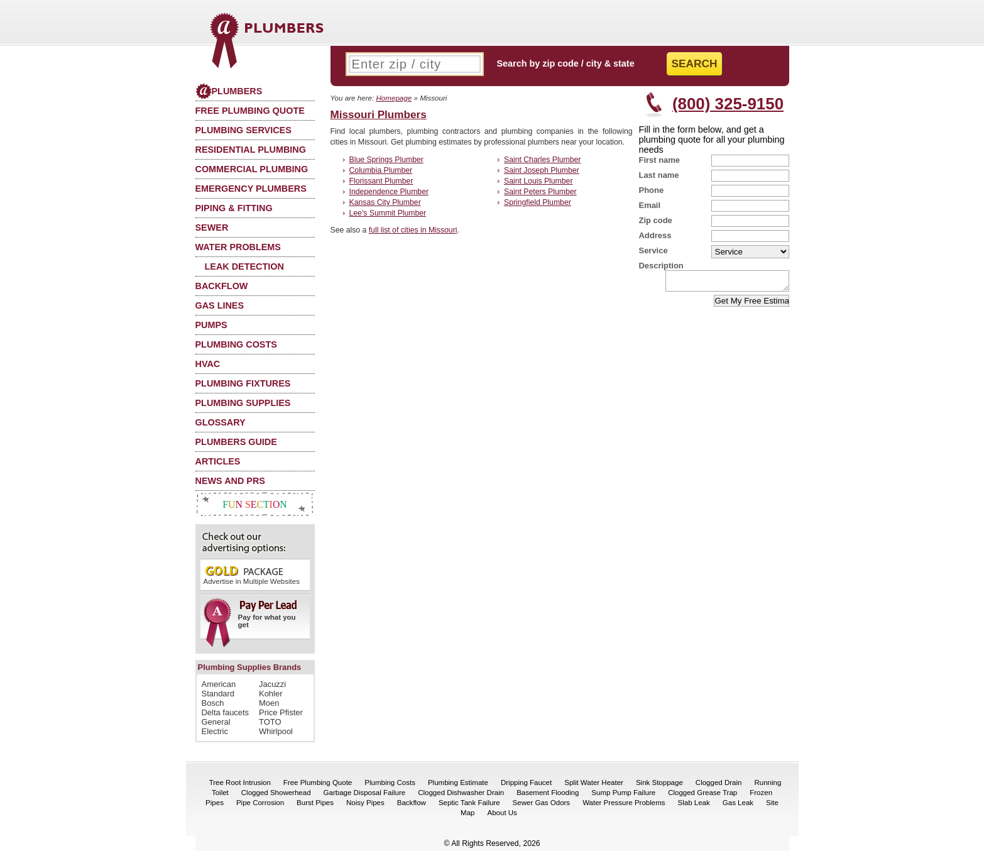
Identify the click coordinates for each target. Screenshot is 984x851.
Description (661, 265)
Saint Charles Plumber (542, 159)
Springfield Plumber (537, 202)
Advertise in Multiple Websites (252, 574)
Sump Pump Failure (623, 792)
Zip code (655, 220)
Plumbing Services (243, 130)
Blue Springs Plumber (386, 159)
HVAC (208, 364)
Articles (218, 461)
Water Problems (238, 247)
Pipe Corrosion (260, 802)
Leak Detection (244, 266)
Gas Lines (219, 305)
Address (655, 235)
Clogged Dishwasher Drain (461, 792)
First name (660, 160)
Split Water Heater (593, 782)
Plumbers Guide (236, 442)
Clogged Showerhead (276, 792)
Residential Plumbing (250, 150)
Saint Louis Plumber (538, 181)
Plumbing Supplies (243, 403)
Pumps (211, 325)
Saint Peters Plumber (540, 191)
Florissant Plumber (381, 181)
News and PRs (230, 481)
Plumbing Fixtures (243, 383)
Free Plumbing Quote (250, 111)
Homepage (394, 98)
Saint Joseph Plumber (541, 170)
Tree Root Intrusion (240, 782)
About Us (502, 812)
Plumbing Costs (236, 344)
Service (653, 250)
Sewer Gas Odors (542, 802)
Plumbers (229, 91)
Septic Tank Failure (469, 802)
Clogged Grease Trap (702, 792)
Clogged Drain (719, 782)
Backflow (221, 286)
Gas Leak (738, 802)
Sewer (212, 227)
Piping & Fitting (234, 208)
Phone (651, 190)
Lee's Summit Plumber (388, 213)
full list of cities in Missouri (413, 230)
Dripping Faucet (526, 782)
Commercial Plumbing (252, 169)
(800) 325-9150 (728, 104)
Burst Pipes (315, 802)
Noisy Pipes (365, 802)
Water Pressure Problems (623, 802)
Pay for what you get (251, 618)
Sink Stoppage (659, 782)
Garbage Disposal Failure (365, 792)
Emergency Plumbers (251, 189)
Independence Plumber (389, 191)
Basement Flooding (548, 792)
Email (650, 205)
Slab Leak (694, 802)
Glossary (220, 422)
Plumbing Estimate (458, 782)
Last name (659, 175)
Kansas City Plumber (385, 202)
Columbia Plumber (381, 170)
